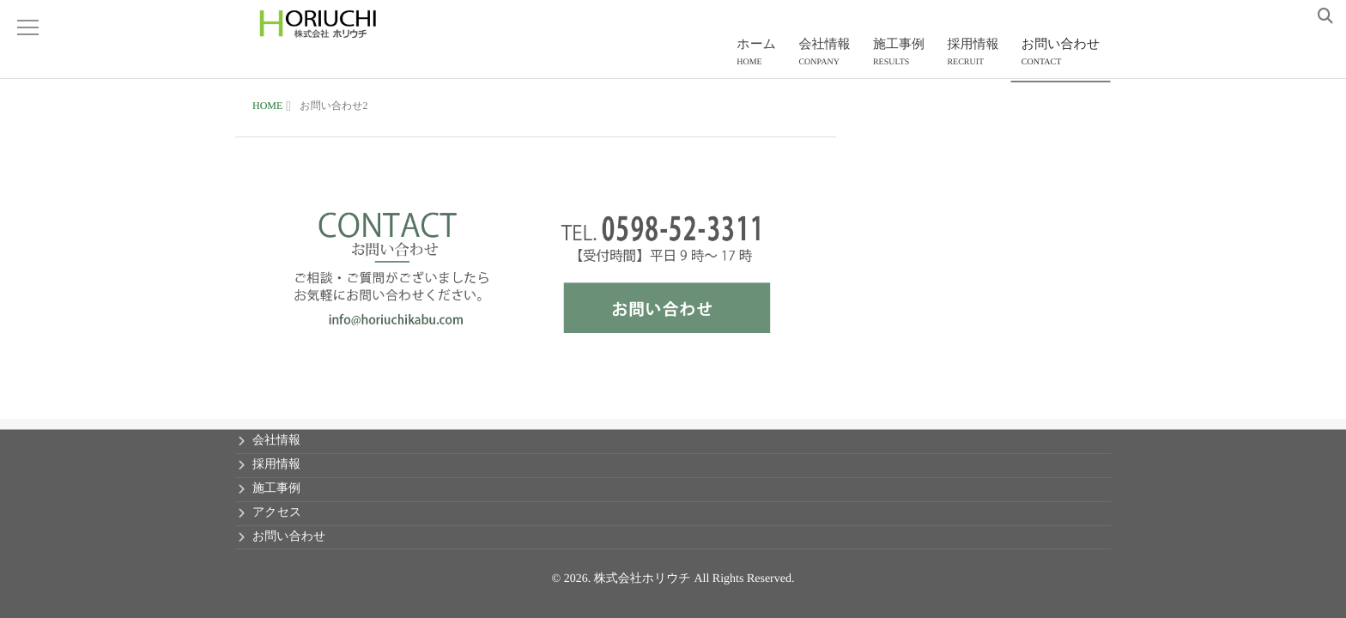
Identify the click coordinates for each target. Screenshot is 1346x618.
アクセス (276, 512)
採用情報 (980, 56)
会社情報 (841, 56)
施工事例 (911, 56)
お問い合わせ (1063, 56)
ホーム (777, 56)
